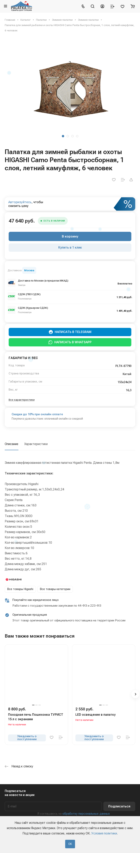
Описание (11, 444)
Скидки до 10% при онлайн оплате (37, 414)
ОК (70, 844)
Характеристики (36, 444)
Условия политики (104, 833)
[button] (63, 136)
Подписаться (119, 806)
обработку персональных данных (86, 814)
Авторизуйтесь (20, 202)
